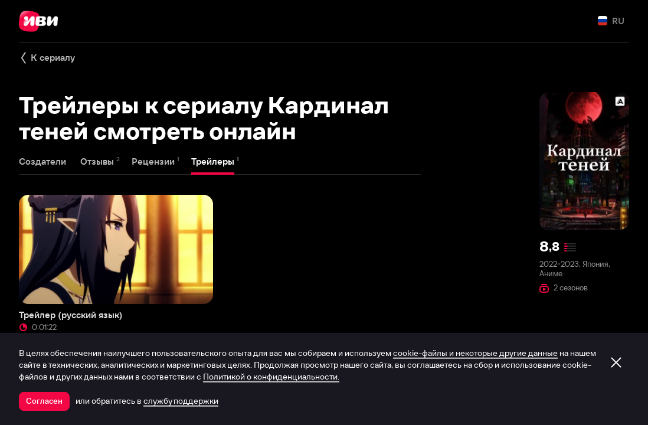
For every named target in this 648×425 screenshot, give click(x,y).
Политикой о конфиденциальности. (271, 376)
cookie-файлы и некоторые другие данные (475, 353)
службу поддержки (180, 401)
